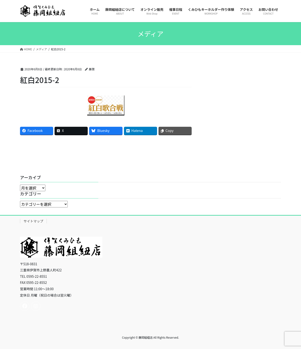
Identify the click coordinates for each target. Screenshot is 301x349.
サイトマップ (33, 221)
